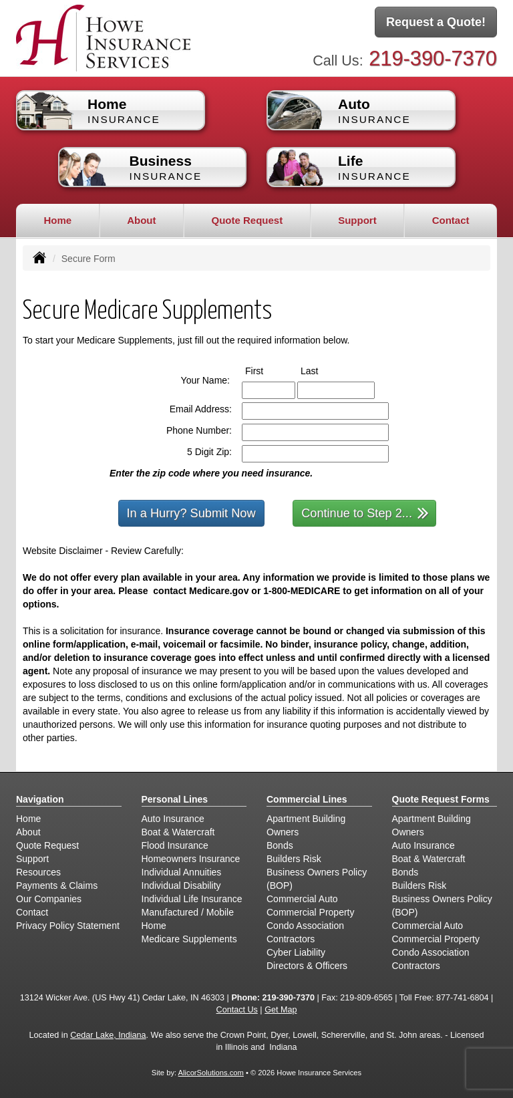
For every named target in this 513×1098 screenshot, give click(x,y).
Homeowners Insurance (191, 858)
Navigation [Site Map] (40, 799)
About (28, 832)
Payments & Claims (57, 885)
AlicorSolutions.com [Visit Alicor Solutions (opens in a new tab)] (211, 1073)
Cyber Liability (296, 952)
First (266, 370)
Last (322, 370)
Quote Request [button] (247, 220)
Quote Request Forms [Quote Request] (441, 799)
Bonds (280, 845)
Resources (38, 872)
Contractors (291, 939)
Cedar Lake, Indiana (108, 1035)
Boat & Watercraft (178, 832)
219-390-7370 (433, 58)
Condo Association (305, 925)
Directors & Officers (307, 965)
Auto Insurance (173, 818)
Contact (451, 220)
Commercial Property (310, 912)
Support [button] (357, 220)
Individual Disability (181, 885)
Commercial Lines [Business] (307, 799)
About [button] (141, 220)
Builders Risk (294, 858)
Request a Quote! (436, 22)
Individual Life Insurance (192, 899)
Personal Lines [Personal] (175, 799)
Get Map (281, 1009)
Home (57, 220)
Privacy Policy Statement (68, 925)
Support (32, 858)
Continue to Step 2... (365, 512)
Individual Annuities (182, 872)
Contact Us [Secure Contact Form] (237, 1009)
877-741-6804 (462, 997)
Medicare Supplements (189, 939)
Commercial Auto (302, 899)
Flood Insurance (175, 845)
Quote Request (47, 845)
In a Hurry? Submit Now (191, 513)
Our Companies (48, 899)
